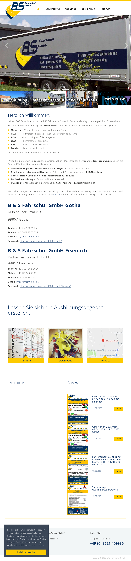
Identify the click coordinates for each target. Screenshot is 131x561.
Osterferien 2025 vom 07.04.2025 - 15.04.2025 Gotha (106, 429)
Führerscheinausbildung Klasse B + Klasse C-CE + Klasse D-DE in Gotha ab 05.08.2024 (106, 460)
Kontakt (106, 9)
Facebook (53, 539)
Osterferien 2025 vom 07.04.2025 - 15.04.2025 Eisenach (106, 399)
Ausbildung (70, 9)
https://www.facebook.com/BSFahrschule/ (41, 241)
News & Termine (88, 9)
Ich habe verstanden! (26, 552)
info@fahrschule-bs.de (27, 236)
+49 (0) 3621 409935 (107, 543)
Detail (119, 408)
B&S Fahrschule (52, 9)
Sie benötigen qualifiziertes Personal (105, 488)
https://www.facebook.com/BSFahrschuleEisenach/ (45, 286)
